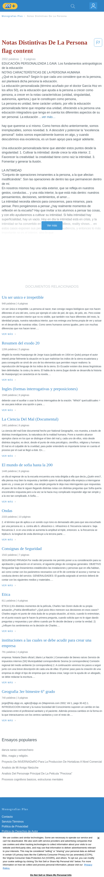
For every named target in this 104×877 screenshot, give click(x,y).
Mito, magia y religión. (15, 755)
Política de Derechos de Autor (20, 831)
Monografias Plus (12, 16)
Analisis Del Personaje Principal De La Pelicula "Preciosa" (37, 773)
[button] (98, 47)
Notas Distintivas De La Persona (47, 16)
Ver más (52, 225)
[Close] (98, 844)
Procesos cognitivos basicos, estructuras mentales (32, 779)
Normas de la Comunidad (17, 836)
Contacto (7, 816)
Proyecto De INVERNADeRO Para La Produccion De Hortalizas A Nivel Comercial (52, 761)
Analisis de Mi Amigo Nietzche (20, 767)
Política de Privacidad (15, 826)
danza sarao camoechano (17, 749)
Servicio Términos (13, 821)
